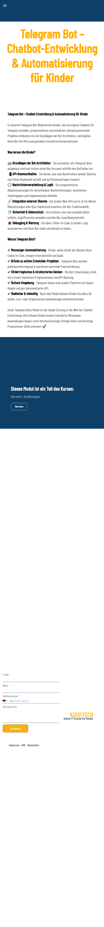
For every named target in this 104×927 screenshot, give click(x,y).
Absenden (15, 728)
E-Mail (6, 674)
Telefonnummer (10, 696)
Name (5, 685)
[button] (14, 745)
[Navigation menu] (5, 5)
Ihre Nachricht (10, 706)
